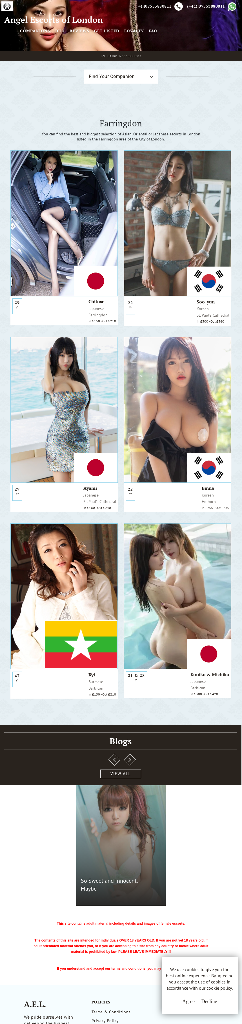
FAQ (231, 54)
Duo (138, 54)
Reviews (157, 54)
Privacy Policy (105, 908)
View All (31, 732)
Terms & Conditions (111, 898)
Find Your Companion (98, 136)
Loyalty (212, 54)
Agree (170, 1007)
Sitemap (99, 929)
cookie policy (203, 996)
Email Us (159, 898)
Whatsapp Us (164, 909)
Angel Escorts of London (34, 54)
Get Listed (184, 54)
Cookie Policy (105, 919)
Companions (113, 54)
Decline (191, 1007)
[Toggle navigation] (90, 54)
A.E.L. (35, 891)
